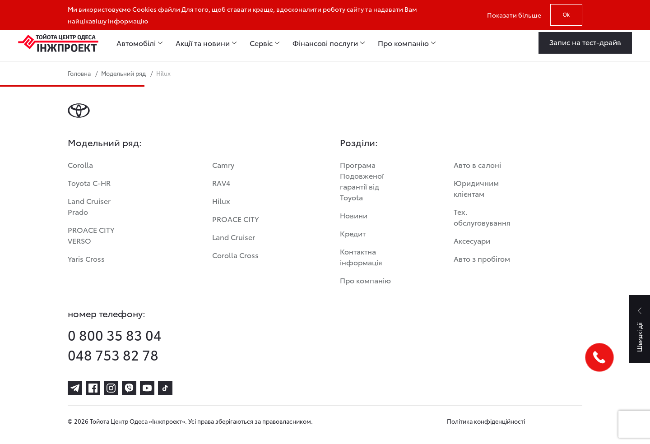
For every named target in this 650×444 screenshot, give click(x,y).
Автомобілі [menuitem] (136, 43)
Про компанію (365, 280)
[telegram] (75, 388)
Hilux (221, 200)
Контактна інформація (361, 256)
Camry (223, 164)
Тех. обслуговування (482, 216)
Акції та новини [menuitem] (203, 43)
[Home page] (58, 43)
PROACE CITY (235, 218)
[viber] (129, 388)
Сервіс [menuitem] (261, 43)
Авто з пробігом (482, 258)
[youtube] (147, 388)
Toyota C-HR (89, 182)
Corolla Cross (235, 255)
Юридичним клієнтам (476, 188)
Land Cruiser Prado (89, 206)
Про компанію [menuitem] (403, 43)
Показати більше (514, 14)
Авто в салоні (477, 164)
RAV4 (221, 182)
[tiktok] (165, 388)
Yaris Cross (86, 258)
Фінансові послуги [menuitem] (325, 43)
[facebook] (93, 388)
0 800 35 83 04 (115, 335)
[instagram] (111, 388)
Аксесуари (472, 240)
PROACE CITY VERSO (91, 234)
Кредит (353, 233)
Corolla (80, 164)
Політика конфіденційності (486, 421)
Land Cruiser (233, 236)
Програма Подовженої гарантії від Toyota (362, 180)
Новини (353, 215)
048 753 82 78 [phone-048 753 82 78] (113, 355)
